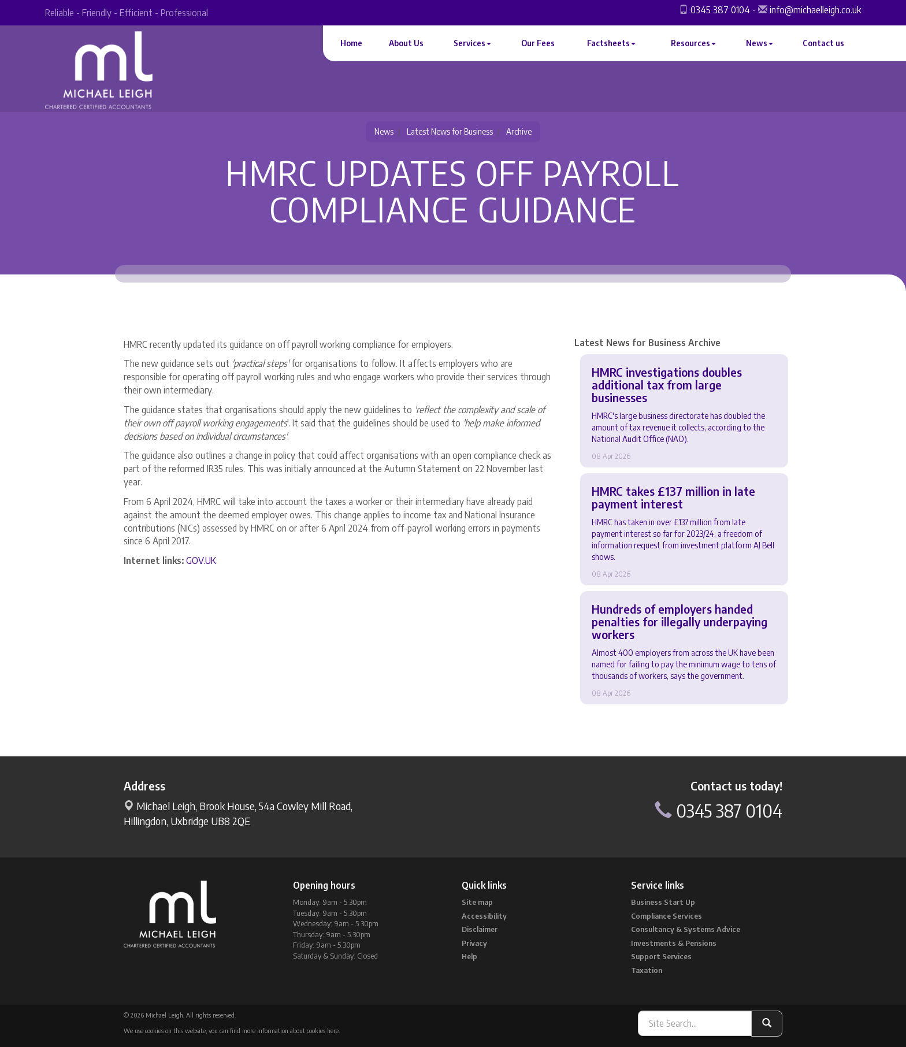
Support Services (661, 956)
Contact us (823, 43)
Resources (693, 43)
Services (472, 43)
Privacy (474, 943)
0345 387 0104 (720, 10)
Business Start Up (663, 902)
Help (469, 956)
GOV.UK (201, 560)
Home (351, 43)
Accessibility (484, 915)
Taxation (646, 970)
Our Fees (538, 43)
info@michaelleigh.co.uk (815, 10)
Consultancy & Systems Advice (685, 929)
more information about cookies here (290, 1030)
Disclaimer (479, 929)
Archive (519, 131)
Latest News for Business (450, 131)
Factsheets (611, 43)
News (759, 43)
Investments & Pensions (673, 943)
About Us (406, 43)
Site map (477, 902)
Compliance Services (666, 915)
